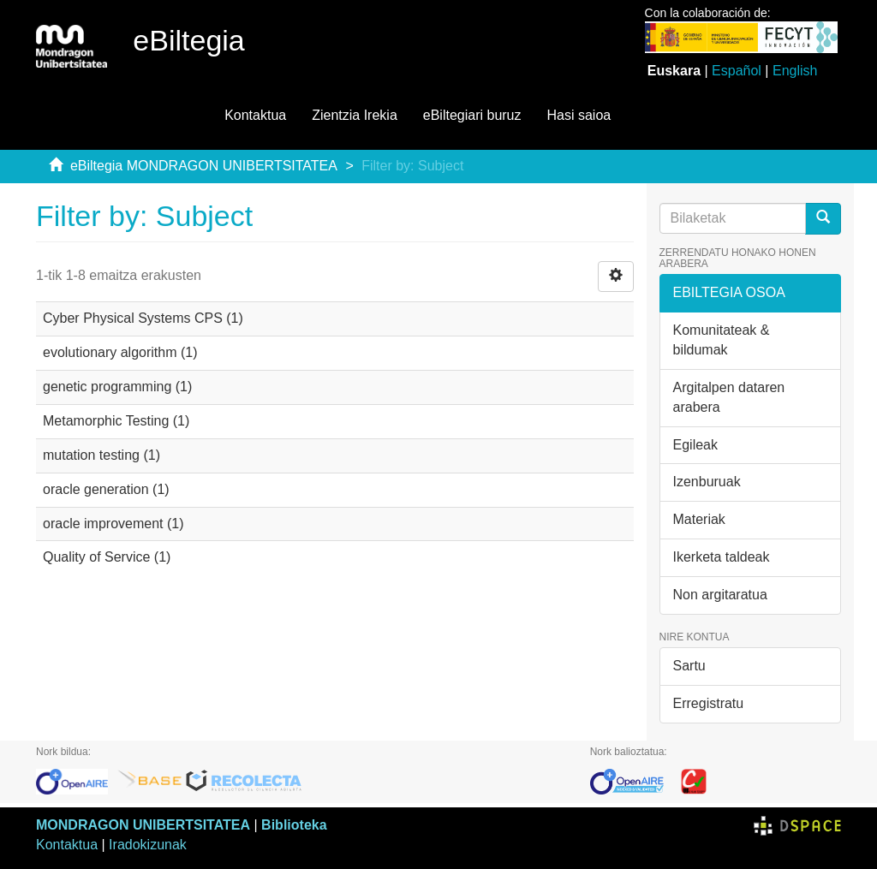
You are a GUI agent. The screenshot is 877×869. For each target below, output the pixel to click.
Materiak (699, 519)
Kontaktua (255, 115)
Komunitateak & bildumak (721, 340)
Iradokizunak (148, 844)
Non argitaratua (720, 594)
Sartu (689, 665)
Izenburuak (707, 481)
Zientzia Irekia (354, 115)
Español (736, 70)
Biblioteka (293, 825)
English (795, 70)
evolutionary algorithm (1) (120, 352)
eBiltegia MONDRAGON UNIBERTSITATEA (203, 165)
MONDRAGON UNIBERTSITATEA (143, 825)
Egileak (695, 444)
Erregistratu (708, 703)
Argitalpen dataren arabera (729, 397)
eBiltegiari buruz (472, 115)
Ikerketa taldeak (721, 557)
